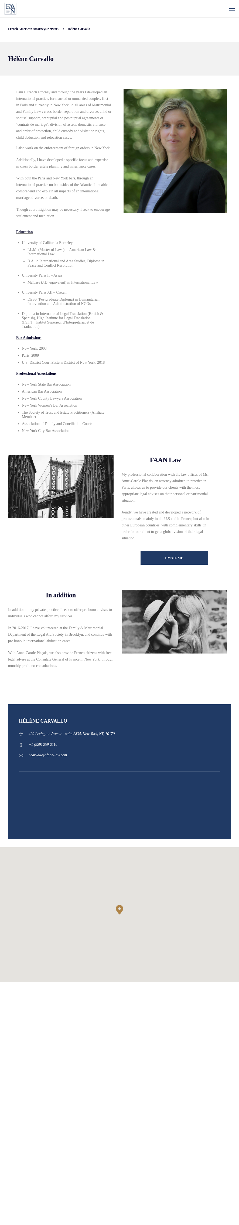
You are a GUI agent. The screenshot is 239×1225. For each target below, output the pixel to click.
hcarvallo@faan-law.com (48, 755)
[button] (119, 910)
